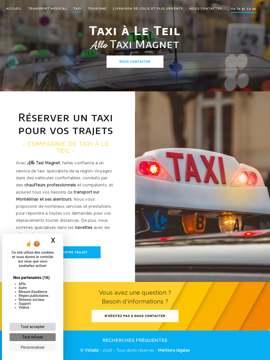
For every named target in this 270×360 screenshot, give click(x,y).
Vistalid (92, 350)
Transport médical (50, 8)
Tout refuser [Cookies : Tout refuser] (32, 337)
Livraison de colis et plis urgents (151, 8)
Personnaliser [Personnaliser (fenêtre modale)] (33, 347)
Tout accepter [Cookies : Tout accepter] (33, 326)
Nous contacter (208, 8)
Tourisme (100, 8)
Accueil (17, 8)
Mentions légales (173, 350)
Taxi (80, 8)
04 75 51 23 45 (246, 8)
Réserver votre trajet (66, 252)
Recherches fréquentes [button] (135, 340)
